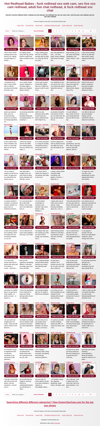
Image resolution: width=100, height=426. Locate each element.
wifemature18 (70, 332)
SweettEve (69, 95)
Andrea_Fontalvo (87, 332)
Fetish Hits (57, 423)
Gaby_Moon (70, 303)
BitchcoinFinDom (72, 35)
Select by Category (18, 31)
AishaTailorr (86, 184)
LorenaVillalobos (25, 273)
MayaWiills (23, 65)
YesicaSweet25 (87, 273)
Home (7, 31)
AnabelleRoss (55, 154)
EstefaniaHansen (56, 65)
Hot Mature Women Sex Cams (52, 25)
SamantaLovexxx (40, 332)
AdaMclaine (85, 95)
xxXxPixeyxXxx (56, 124)
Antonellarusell (9, 154)
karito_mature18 (56, 332)
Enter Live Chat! (11, 49)
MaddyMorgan (24, 332)
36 (90, 31)
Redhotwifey (39, 65)
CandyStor (38, 362)
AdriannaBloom (40, 154)
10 (79, 31)
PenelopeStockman (10, 243)
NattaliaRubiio (39, 35)
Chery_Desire (24, 95)
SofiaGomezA (8, 332)
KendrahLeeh (70, 65)
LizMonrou (69, 362)
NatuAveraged (55, 303)
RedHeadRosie (55, 214)
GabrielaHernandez (72, 184)
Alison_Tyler (8, 303)
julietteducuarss (71, 273)
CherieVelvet (8, 214)
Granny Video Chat (67, 25)
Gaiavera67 (23, 154)
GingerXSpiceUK (56, 35)
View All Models (39, 31)
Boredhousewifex (25, 35)
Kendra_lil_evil (9, 273)
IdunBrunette (55, 184)
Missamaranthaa (25, 124)
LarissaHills (70, 214)
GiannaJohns (24, 303)
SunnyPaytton (8, 184)
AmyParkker (86, 65)
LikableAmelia (55, 243)
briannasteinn (24, 184)
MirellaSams (70, 154)
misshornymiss (9, 35)
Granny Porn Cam (78, 25)
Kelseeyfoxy (70, 243)
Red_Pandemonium (88, 124)
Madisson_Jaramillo (41, 124)
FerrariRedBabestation (42, 273)
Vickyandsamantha (88, 303)
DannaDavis (86, 154)
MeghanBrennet (56, 273)
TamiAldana (70, 124)
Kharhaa (84, 243)
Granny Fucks (38, 25)
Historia (37, 184)
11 (83, 31)
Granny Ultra (20, 25)
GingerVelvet (55, 95)
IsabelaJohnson (87, 35)
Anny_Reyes (86, 214)
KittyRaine (54, 362)
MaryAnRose (8, 124)
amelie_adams (40, 303)
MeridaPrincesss (9, 362)
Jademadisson (86, 362)
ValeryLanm (39, 214)
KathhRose (23, 243)
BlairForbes (8, 65)
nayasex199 (8, 95)
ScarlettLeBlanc (25, 362)
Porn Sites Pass (29, 25)
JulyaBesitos (24, 214)
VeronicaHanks (40, 95)
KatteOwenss (39, 243)
